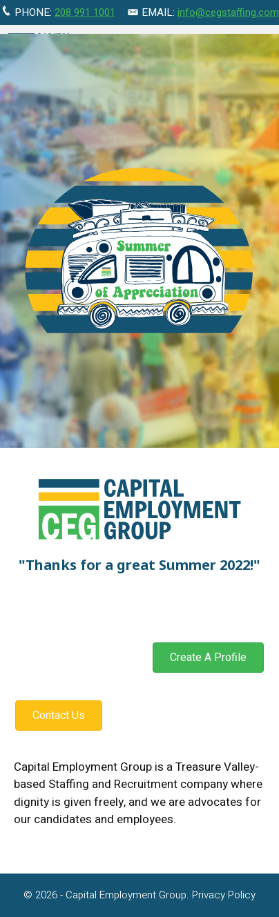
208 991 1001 (85, 12)
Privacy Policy (224, 895)
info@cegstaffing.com (228, 12)
